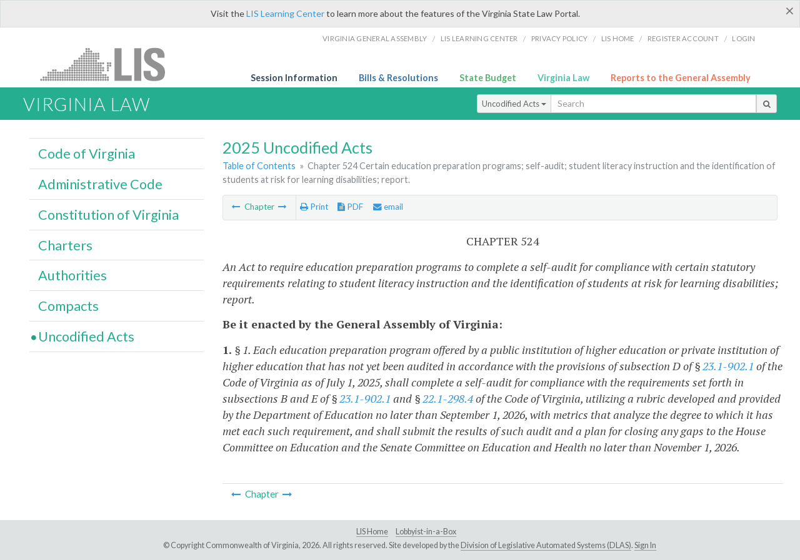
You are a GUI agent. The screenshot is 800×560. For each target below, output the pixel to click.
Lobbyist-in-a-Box (426, 531)
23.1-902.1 (728, 365)
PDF (350, 207)
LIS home (617, 38)
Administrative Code (100, 184)
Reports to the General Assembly (681, 77)
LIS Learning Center (285, 13)
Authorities (72, 275)
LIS (109, 64)
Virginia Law (563, 77)
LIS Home (372, 531)
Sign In (645, 545)
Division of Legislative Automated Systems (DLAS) (546, 545)
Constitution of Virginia (108, 215)
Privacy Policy (559, 38)
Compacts (68, 306)
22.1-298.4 (447, 398)
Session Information (294, 77)
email (388, 207)
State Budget (487, 77)
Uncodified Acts (514, 104)
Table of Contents (259, 165)
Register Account (683, 38)
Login (743, 38)
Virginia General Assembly (374, 38)
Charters (65, 245)
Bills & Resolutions (398, 77)
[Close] (789, 10)
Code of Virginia (86, 153)
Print (314, 207)
